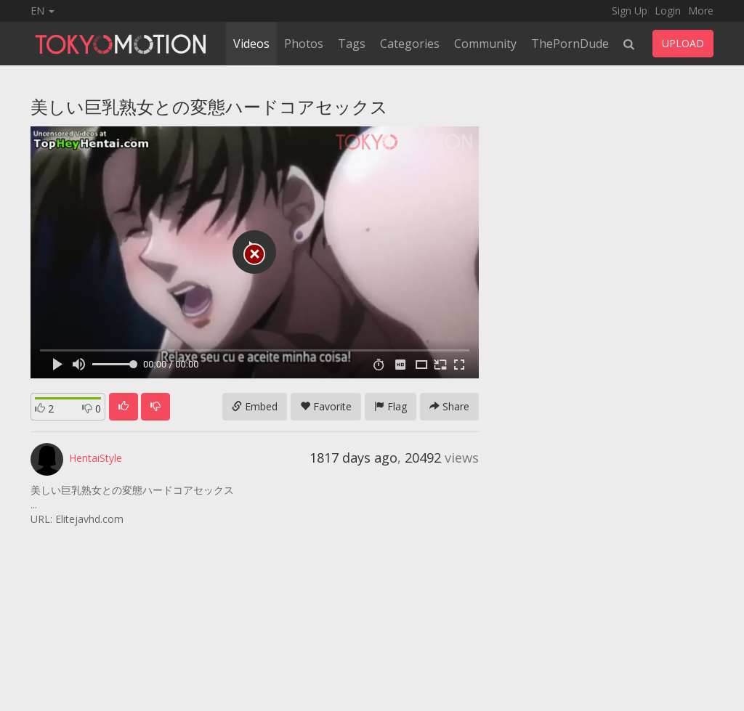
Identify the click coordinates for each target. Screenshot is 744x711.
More (700, 10)
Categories (410, 44)
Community (485, 44)
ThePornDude (570, 44)
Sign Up (629, 10)
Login (668, 10)
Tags (351, 44)
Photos (303, 44)
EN (42, 10)
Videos (251, 44)
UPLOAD (683, 43)
